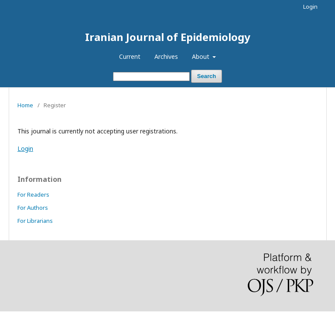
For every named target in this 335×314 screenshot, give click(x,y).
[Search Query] (151, 76)
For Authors (32, 208)
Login (310, 6)
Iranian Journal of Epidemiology (167, 37)
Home (25, 105)
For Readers (33, 194)
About (201, 56)
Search (206, 76)
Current (129, 56)
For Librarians (35, 221)
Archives (166, 56)
